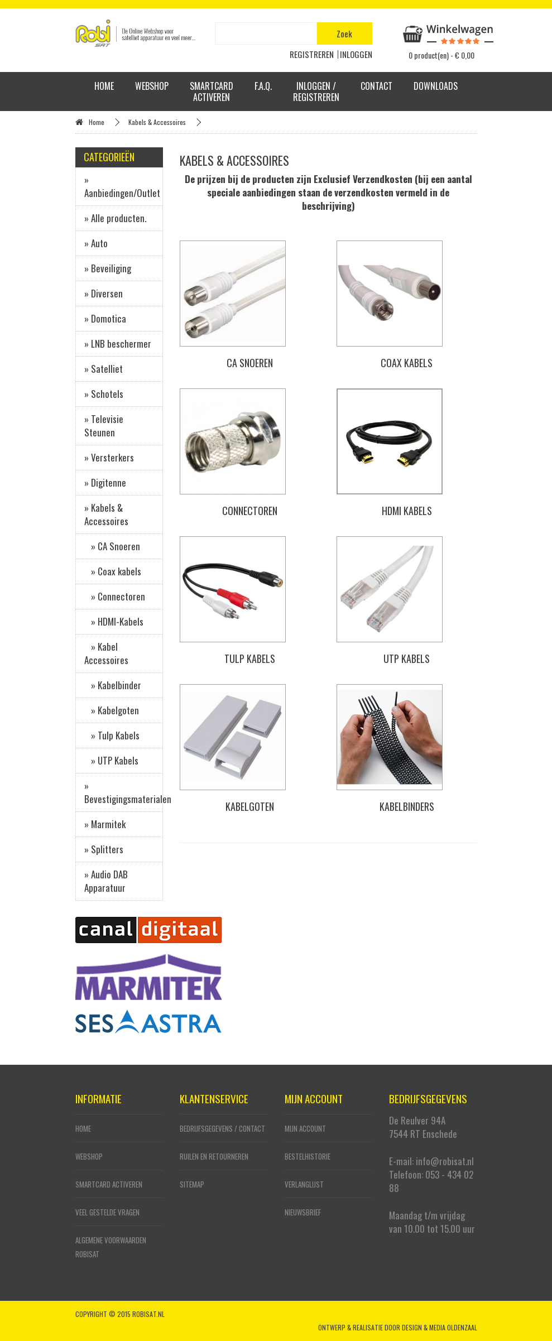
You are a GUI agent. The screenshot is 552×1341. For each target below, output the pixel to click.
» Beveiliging (107, 268)
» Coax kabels (112, 571)
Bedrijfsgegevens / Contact (222, 1128)
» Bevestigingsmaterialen (124, 792)
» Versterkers (109, 457)
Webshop (152, 86)
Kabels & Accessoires (157, 122)
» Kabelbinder (112, 685)
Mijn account (305, 1128)
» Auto (96, 243)
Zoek (344, 33)
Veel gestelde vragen (107, 1212)
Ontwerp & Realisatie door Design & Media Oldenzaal (397, 1327)
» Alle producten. (115, 218)
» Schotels (103, 394)
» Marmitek (105, 824)
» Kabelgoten (111, 710)
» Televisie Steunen (103, 425)
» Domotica (105, 318)
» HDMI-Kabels (113, 621)
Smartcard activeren (211, 91)
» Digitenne (105, 482)
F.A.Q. (263, 86)
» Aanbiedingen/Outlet (122, 186)
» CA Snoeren (112, 546)
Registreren (312, 54)
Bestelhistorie (307, 1156)
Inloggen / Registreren (316, 91)
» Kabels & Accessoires (106, 514)
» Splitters (103, 849)
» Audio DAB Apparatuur (106, 881)
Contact (376, 86)
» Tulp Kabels (112, 735)
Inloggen (356, 54)
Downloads (436, 86)
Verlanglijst (304, 1184)
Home (104, 86)
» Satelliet (103, 369)
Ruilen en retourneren (214, 1156)
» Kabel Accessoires (106, 653)
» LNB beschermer (117, 343)
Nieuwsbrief (303, 1212)
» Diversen (103, 293)
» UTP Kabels (111, 760)
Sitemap (192, 1184)
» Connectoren (114, 596)
